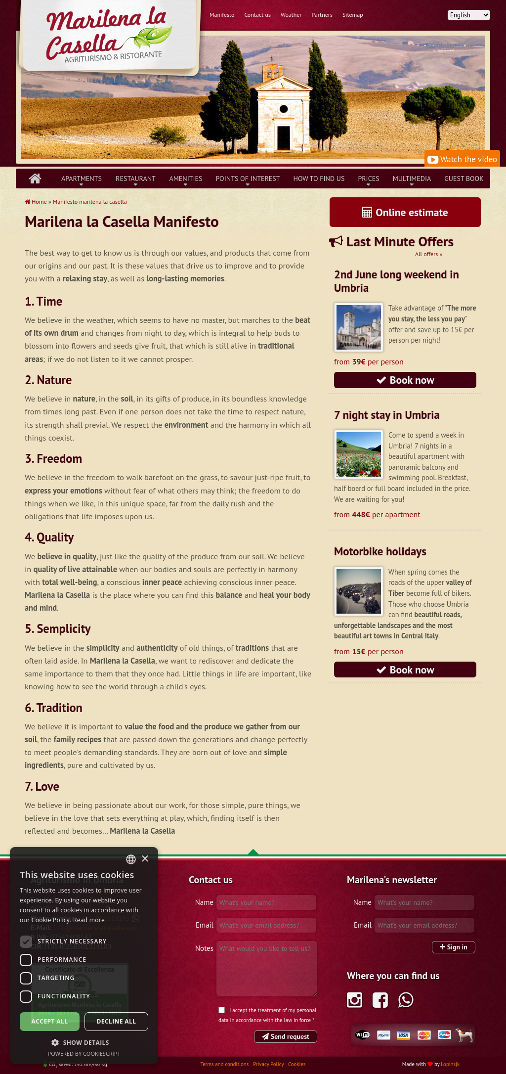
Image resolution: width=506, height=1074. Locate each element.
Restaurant (136, 178)
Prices (368, 178)
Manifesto (222, 14)
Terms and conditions (226, 1064)
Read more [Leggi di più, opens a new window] (89, 920)
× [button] (144, 859)
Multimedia (412, 178)
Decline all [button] (116, 1021)
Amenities (185, 178)
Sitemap (352, 14)
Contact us (257, 14)
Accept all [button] (50, 1021)
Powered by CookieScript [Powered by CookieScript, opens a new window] (84, 1053)
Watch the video (462, 159)
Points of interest (248, 178)
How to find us (319, 178)
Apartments (81, 178)
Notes (204, 948)
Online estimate (405, 212)
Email (204, 925)
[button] (84, 1042)
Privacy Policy (269, 1064)
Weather (291, 14)
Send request (285, 1036)
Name (204, 902)
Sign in (453, 946)
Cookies (296, 1064)
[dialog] (84, 955)
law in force (297, 1020)
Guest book (463, 178)
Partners (322, 14)
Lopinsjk (450, 1064)
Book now (405, 380)
